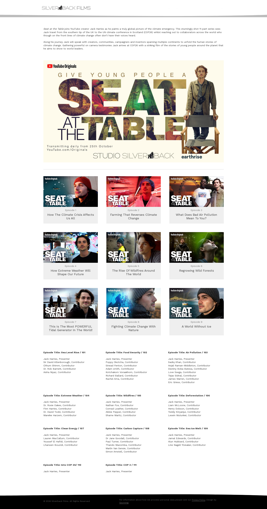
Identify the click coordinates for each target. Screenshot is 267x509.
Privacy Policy (198, 498)
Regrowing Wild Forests (196, 270)
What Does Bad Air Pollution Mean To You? (196, 216)
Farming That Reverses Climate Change (133, 216)
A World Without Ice (196, 325)
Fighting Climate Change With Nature (133, 327)
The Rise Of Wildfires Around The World (133, 272)
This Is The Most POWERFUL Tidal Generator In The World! (70, 327)
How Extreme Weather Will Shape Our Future (71, 272)
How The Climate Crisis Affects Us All (70, 216)
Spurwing (123, 501)
